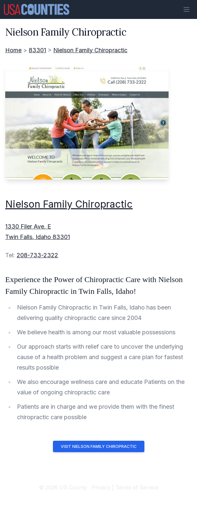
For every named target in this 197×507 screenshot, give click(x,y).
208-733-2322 (37, 255)
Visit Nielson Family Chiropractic (99, 446)
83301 (37, 50)
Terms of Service (136, 487)
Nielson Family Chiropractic (90, 50)
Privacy (101, 487)
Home (13, 50)
